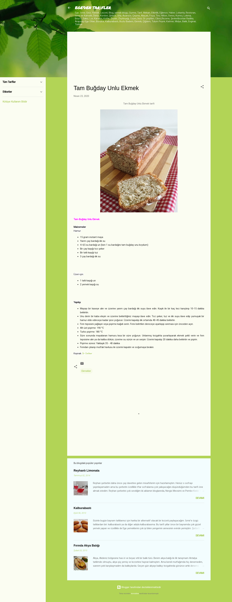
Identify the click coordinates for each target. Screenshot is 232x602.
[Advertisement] (139, 60)
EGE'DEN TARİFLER (93, 7)
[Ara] (209, 9)
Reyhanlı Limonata (86, 470)
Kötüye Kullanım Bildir (15, 101)
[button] (202, 87)
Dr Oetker (87, 353)
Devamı (200, 498)
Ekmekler (86, 371)
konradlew (135, 594)
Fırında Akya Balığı (87, 545)
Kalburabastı (82, 508)
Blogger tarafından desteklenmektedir (139, 587)
